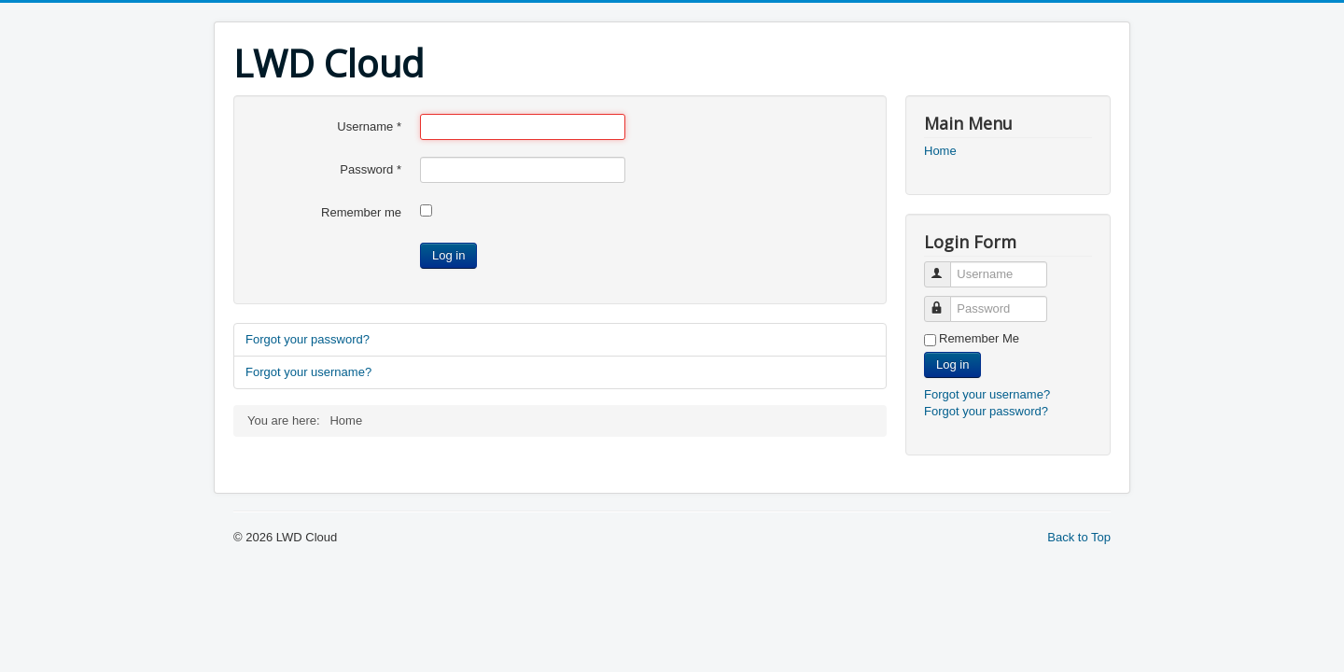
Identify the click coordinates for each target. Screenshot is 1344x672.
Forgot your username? (308, 372)
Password (370, 169)
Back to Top (1079, 537)
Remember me (361, 212)
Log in (448, 255)
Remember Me (979, 338)
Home (940, 151)
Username (369, 126)
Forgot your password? (307, 339)
